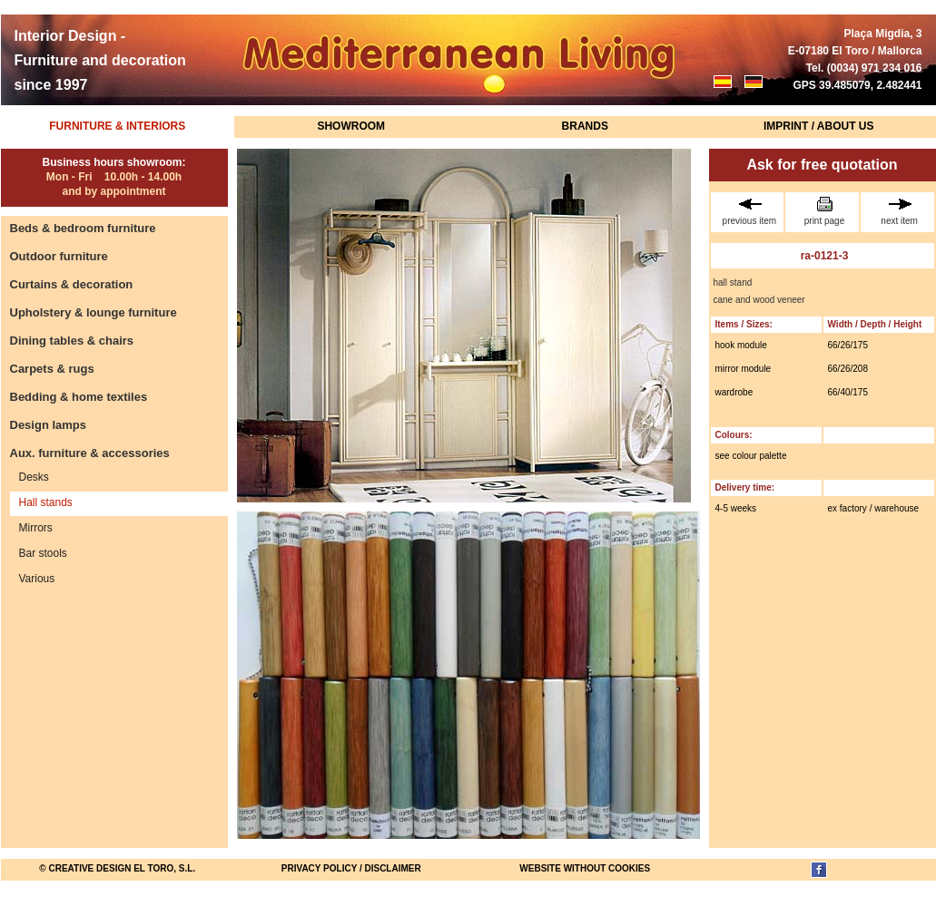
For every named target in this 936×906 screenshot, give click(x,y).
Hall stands (46, 502)
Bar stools (43, 553)
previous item (749, 211)
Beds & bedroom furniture (83, 228)
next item (899, 211)
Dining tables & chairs (72, 340)
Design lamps (48, 425)
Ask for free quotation (821, 164)
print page (824, 211)
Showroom (351, 126)
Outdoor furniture (59, 256)
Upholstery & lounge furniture (93, 312)
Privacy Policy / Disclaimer (351, 868)
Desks (34, 477)
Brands (585, 126)
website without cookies (584, 868)
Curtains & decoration (71, 284)
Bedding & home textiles (79, 397)
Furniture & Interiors (117, 126)
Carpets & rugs (52, 368)
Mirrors (36, 527)
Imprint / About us (819, 126)
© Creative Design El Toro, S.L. (117, 868)
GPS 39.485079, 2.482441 (857, 85)
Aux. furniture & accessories (90, 453)
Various (37, 578)
